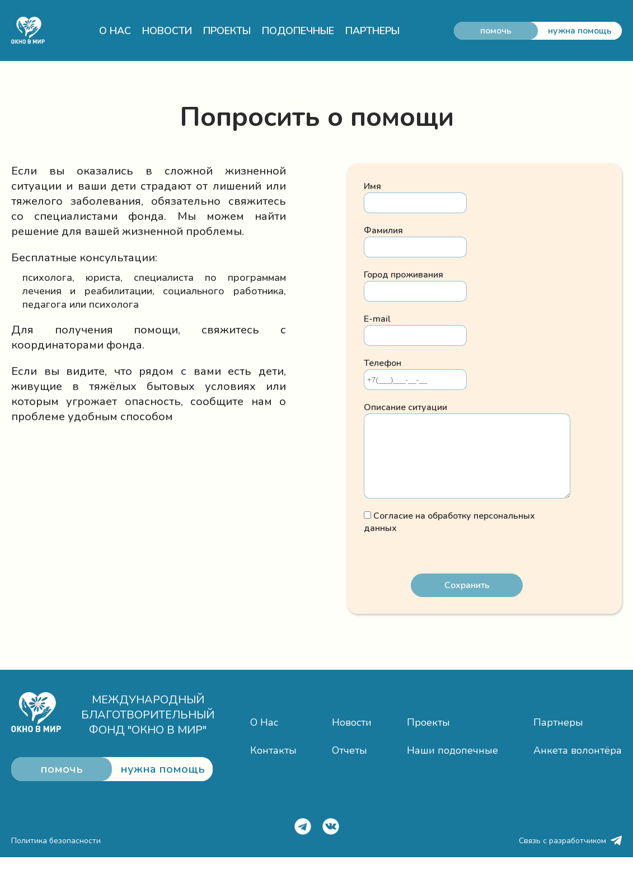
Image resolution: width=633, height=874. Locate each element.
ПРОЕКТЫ (227, 30)
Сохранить (467, 602)
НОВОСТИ (167, 30)
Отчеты (349, 767)
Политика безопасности (56, 857)
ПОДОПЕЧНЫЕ (298, 30)
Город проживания (403, 275)
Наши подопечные (452, 767)
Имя (372, 186)
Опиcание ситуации (405, 407)
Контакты (273, 767)
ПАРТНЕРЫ (372, 30)
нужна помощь (580, 31)
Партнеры (558, 739)
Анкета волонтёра (577, 767)
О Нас (264, 739)
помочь (496, 31)
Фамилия (383, 230)
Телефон (382, 363)
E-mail (377, 319)
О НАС (115, 30)
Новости (352, 739)
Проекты (428, 739)
